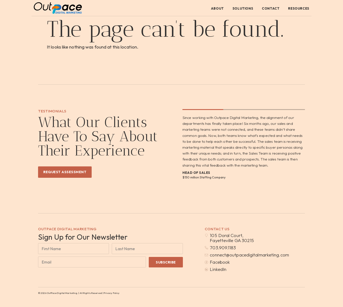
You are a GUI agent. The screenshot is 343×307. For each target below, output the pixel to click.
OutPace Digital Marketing (67, 229)
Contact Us (217, 229)
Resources (298, 8)
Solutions (243, 8)
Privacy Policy (111, 293)
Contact (270, 8)
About (217, 8)
